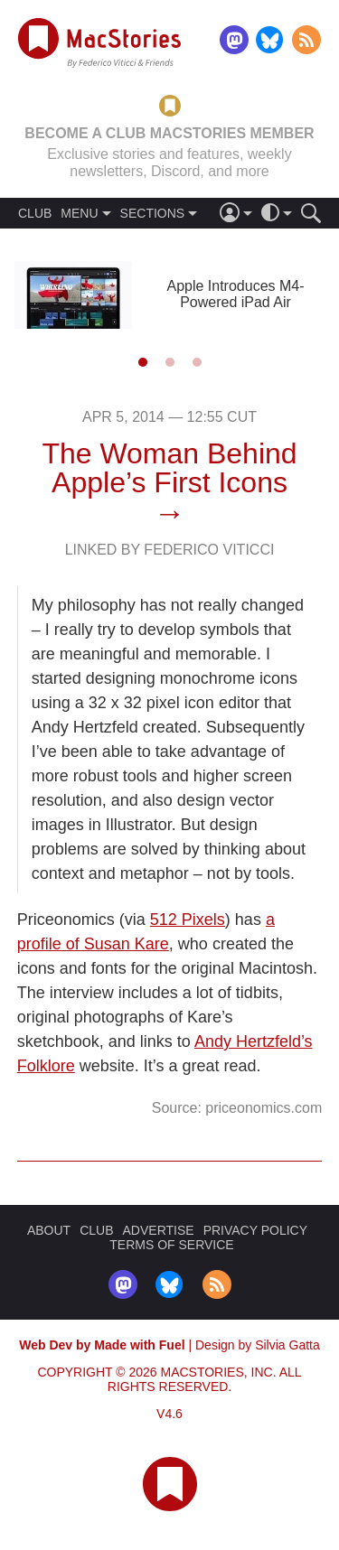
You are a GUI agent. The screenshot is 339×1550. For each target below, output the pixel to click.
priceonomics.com (263, 1108)
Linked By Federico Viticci (170, 549)
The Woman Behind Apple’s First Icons (169, 468)
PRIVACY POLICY (255, 1230)
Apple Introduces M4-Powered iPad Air (235, 294)
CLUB (35, 213)
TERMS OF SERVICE (171, 1244)
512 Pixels (187, 919)
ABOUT (49, 1230)
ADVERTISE (158, 1230)
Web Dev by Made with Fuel (101, 1345)
